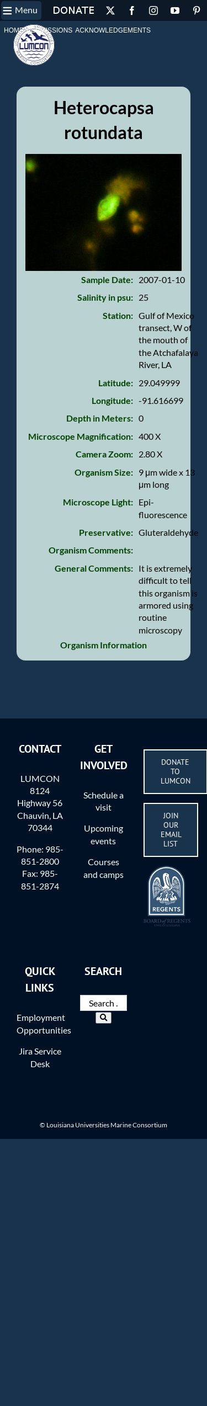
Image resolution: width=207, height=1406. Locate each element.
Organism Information (103, 645)
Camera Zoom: (104, 454)
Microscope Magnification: (80, 436)
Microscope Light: (98, 502)
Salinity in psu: (105, 297)
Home (14, 30)
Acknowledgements (113, 30)
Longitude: (112, 400)
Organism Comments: (91, 550)
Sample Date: (107, 279)
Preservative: (106, 532)
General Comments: (94, 568)
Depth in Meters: (99, 418)
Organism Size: (104, 472)
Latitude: (115, 382)
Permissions (49, 30)
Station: (118, 315)
